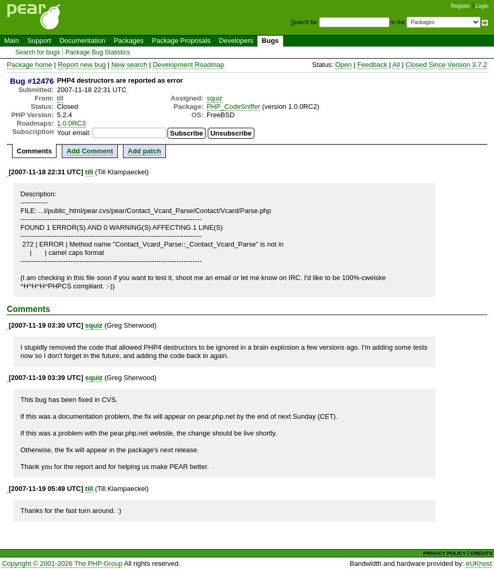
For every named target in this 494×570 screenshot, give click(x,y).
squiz (214, 98)
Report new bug (82, 65)
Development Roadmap (188, 65)
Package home (29, 65)
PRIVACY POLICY (444, 553)
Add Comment (89, 151)
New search (129, 65)
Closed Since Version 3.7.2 (446, 65)
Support (39, 40)
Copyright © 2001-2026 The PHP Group (62, 563)
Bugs (270, 40)
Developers (236, 40)
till (60, 98)
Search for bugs (37, 52)
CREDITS (481, 553)
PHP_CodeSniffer (233, 106)
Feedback (372, 65)
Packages (128, 40)
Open (343, 65)
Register (460, 6)
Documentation (82, 40)
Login (482, 6)
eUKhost (479, 563)
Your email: (74, 133)
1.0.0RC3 (71, 123)
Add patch (144, 151)
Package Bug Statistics (97, 52)
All (396, 65)
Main (11, 40)
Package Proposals (181, 40)
